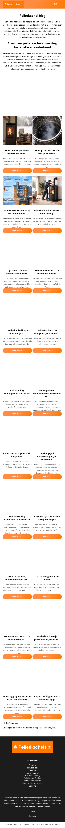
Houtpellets (32, 768)
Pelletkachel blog (32, 775)
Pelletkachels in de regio (32, 783)
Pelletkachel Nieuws (32, 780)
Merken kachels (32, 773)
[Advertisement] (32, 90)
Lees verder (17, 171)
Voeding (32, 786)
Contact (32, 816)
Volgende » (14, 723)
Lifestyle (32, 770)
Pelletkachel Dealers (32, 778)
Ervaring (32, 765)
